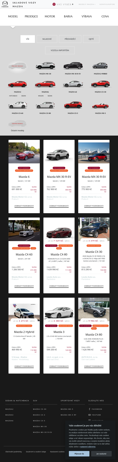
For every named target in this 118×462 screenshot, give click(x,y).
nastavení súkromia (87, 447)
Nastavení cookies (57, 451)
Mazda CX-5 (39, 421)
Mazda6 (9, 421)
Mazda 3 (59, 332)
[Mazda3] (17, 84)
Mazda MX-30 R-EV (59, 177)
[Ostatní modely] (17, 124)
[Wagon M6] (40, 95)
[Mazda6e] (73, 84)
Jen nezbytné (101, 454)
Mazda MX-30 (40, 426)
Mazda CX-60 (24, 254)
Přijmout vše (79, 454)
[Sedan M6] (49, 95)
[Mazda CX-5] (73, 106)
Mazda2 (9, 409)
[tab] (13, 16)
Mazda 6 (24, 177)
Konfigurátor (107, 4)
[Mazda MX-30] (45, 66)
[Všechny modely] (17, 64)
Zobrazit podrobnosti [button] (24, 206)
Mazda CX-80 (59, 254)
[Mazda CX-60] (17, 106)
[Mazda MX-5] (100, 106)
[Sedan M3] (23, 95)
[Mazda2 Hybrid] (100, 66)
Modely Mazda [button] (86, 4)
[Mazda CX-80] (45, 106)
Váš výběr (63, 4)
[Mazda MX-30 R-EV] (73, 66)
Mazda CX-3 (39, 415)
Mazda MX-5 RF (68, 415)
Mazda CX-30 (94, 252)
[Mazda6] (45, 84)
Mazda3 (9, 415)
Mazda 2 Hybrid (24, 332)
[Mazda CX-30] (100, 84)
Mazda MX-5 (67, 409)
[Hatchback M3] (13, 95)
